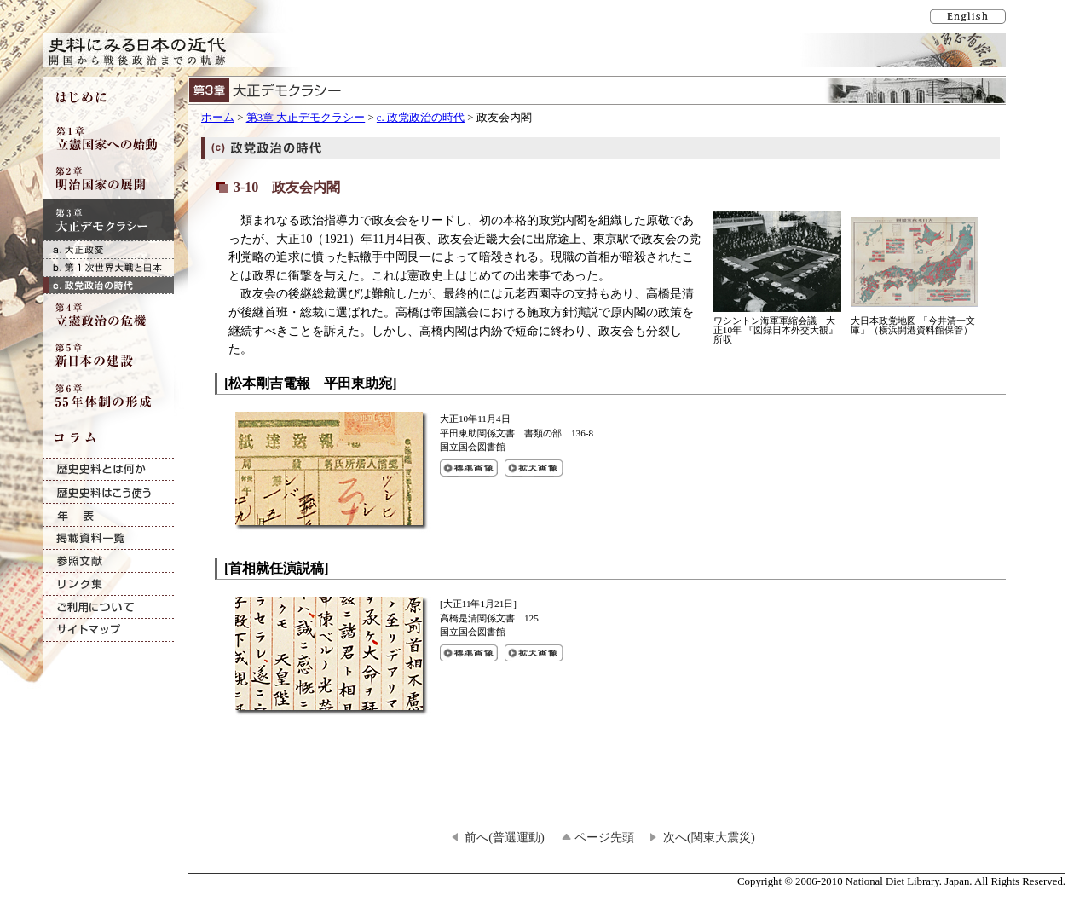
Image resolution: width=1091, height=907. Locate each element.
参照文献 (108, 561)
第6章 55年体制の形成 (108, 396)
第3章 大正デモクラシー (306, 118)
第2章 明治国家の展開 (108, 179)
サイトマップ (108, 630)
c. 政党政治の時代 (421, 118)
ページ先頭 (604, 837)
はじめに (108, 97)
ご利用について (108, 607)
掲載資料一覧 (108, 538)
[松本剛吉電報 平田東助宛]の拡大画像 (534, 468)
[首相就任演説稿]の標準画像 (469, 652)
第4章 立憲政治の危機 (108, 314)
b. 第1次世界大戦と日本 (108, 267)
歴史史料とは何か (108, 469)
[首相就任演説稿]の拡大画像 (534, 652)
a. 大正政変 (108, 249)
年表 (108, 515)
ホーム (217, 118)
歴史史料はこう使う (108, 492)
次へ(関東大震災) (709, 837)
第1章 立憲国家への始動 (108, 138)
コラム (108, 437)
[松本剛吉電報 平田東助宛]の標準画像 (469, 468)
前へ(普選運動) (505, 837)
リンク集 (108, 584)
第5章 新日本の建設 (108, 355)
